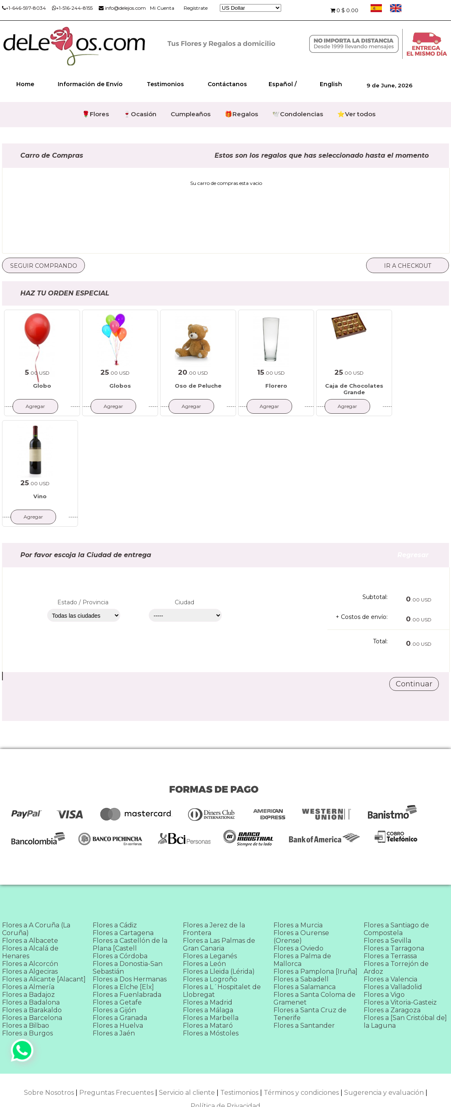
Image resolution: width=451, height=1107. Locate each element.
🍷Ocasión (139, 114)
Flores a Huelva (118, 1025)
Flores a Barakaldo (32, 1010)
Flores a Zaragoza (392, 1010)
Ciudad (184, 602)
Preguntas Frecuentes (116, 1092)
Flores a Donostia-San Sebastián (128, 967)
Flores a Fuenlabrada (127, 994)
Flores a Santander (304, 1025)
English (331, 84)
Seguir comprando (43, 265)
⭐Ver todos (356, 114)
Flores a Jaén (114, 1033)
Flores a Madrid (207, 1002)
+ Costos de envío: (362, 617)
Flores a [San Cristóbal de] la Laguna (405, 1021)
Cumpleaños (190, 114)
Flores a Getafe (117, 1002)
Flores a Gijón (114, 1010)
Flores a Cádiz (115, 925)
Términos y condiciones (301, 1092)
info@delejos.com (122, 8)
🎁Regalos (241, 114)
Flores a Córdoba (120, 956)
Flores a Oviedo (298, 948)
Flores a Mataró (208, 1025)
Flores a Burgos (27, 1033)
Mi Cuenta (162, 8)
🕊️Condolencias (297, 114)
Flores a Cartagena (123, 933)
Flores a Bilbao (25, 1025)
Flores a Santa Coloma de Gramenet (314, 998)
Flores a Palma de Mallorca (302, 960)
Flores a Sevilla (387, 940)
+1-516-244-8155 (72, 8)
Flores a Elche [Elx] (123, 987)
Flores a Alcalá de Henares (30, 952)
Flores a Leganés (210, 956)
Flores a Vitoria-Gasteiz (400, 1002)
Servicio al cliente (187, 1092)
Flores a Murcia (298, 925)
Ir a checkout (407, 265)
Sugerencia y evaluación (384, 1092)
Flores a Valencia (390, 979)
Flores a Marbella (211, 1018)
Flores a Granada (120, 1018)
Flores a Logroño (210, 979)
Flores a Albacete (30, 940)
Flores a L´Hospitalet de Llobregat (222, 990)
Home (25, 84)
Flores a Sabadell (301, 979)
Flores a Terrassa (390, 956)
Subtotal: (375, 597)
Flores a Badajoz (28, 994)
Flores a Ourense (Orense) (301, 936)
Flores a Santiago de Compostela (396, 929)
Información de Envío (90, 84)
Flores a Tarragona (394, 948)
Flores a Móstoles (211, 1033)
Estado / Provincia (82, 602)
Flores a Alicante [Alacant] (44, 979)
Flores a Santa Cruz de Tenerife (310, 1014)
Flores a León (204, 964)
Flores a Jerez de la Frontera (214, 929)
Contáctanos (227, 84)
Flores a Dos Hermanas (130, 979)
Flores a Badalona (31, 1002)
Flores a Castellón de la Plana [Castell (130, 944)
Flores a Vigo (384, 994)
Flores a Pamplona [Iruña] (315, 971)
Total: (380, 641)
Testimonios (165, 84)
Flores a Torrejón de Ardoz (396, 967)
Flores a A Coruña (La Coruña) (36, 929)
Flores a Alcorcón (30, 964)
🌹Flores (95, 114)
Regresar (423, 555)
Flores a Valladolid (393, 987)
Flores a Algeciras (30, 971)
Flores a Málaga (208, 1010)
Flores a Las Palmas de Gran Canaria (219, 944)
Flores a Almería (28, 987)
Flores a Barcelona (32, 1018)
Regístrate (196, 8)
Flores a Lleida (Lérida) (219, 971)
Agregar (35, 406)
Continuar (414, 683)
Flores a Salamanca (304, 987)
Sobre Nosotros (49, 1092)
